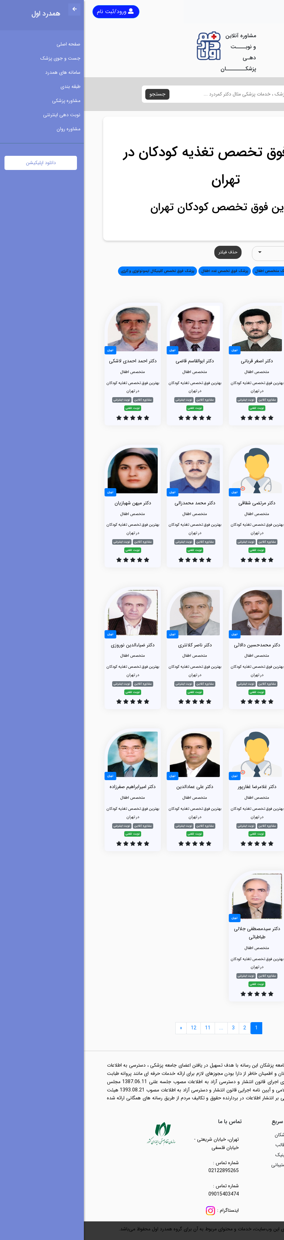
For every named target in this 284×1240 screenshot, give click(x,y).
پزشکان (198, 1135)
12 (109, 1028)
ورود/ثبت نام (31, 11)
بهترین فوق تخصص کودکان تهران (142, 207)
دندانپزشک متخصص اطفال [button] (192, 271)
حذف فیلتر (144, 252)
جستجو (73, 94)
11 (124, 1028)
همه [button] (255, 271)
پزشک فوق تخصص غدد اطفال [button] (140, 271)
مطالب (198, 1145)
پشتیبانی (196, 1165)
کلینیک (198, 1155)
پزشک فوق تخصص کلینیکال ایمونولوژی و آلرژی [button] (73, 271)
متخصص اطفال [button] (233, 271)
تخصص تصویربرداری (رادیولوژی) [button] (232, 281)
